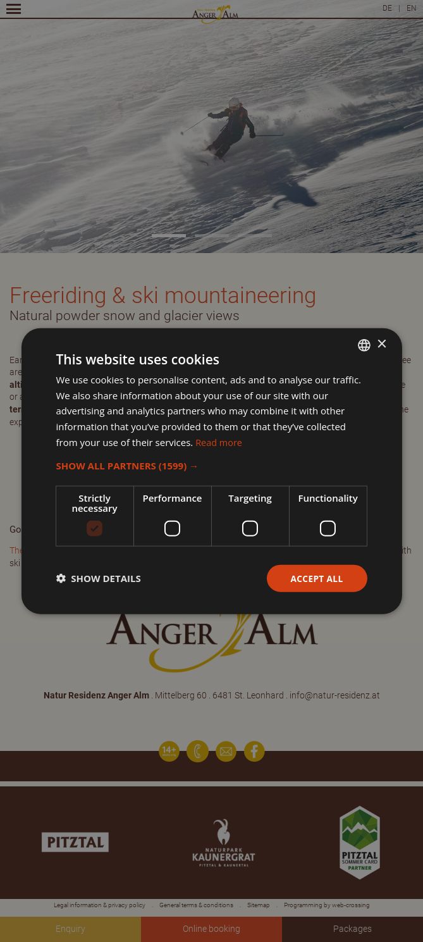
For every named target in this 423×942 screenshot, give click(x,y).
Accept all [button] (316, 578)
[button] (211, 465)
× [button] (381, 344)
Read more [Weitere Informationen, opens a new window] (219, 441)
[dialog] (211, 471)
